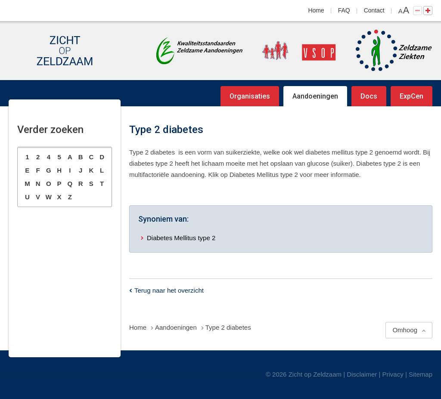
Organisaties (250, 96)
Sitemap (420, 374)
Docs (368, 96)
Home (316, 10)
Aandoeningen (315, 96)
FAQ (344, 10)
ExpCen (411, 96)
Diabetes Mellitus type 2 (181, 237)
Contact (374, 10)
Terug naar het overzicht (169, 290)
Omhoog (404, 330)
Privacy (393, 374)
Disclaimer (362, 374)
